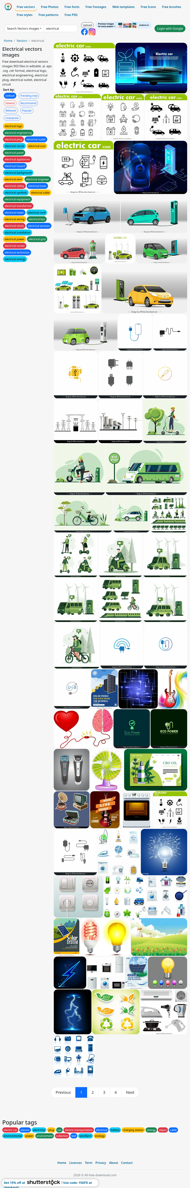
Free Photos (49, 7)
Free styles (24, 15)
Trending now (28, 95)
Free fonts (72, 7)
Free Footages (95, 7)
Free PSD (71, 15)
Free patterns (48, 15)
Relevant (11, 110)
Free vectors (26, 7)
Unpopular (12, 118)
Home (8, 41)
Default (10, 95)
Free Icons (148, 7)
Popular (27, 110)
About (113, 1163)
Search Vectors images (23, 28)
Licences (75, 1163)
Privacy (100, 1163)
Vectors (22, 41)
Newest (10, 103)
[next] (130, 1092)
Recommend (28, 103)
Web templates (123, 7)
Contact (127, 1163)
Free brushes (171, 7)
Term (88, 1163)
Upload (87, 25)
